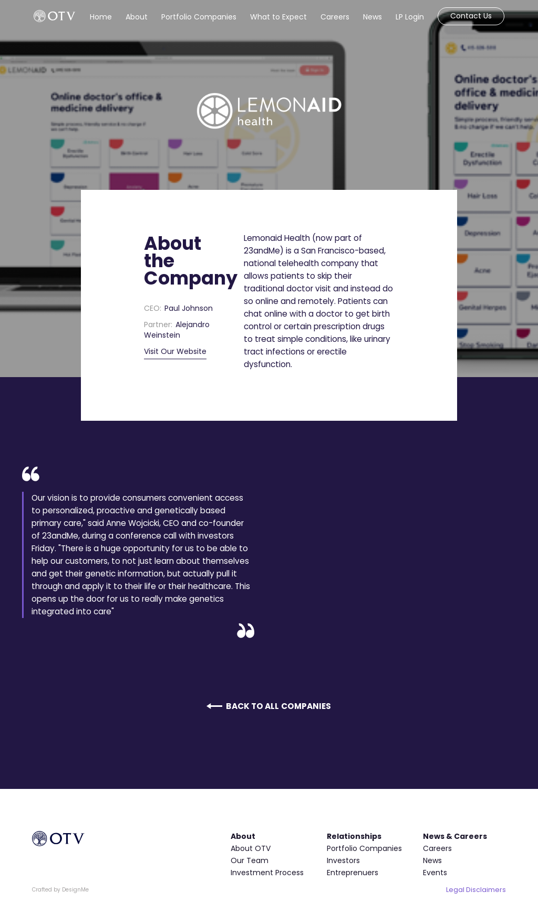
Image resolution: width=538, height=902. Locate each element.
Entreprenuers (352, 872)
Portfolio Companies (198, 17)
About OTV (251, 848)
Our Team (249, 860)
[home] (55, 16)
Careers (334, 17)
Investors (343, 860)
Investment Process (267, 872)
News (372, 17)
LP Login (410, 17)
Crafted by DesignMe (60, 890)
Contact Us (471, 16)
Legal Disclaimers (476, 889)
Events (435, 872)
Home (101, 17)
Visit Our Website (175, 351)
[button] (137, 15)
